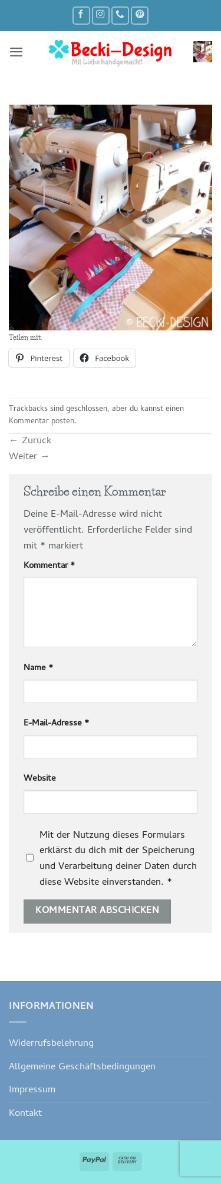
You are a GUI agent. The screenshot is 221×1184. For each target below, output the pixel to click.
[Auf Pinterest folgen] (140, 15)
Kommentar (49, 566)
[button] (16, 51)
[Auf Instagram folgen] (101, 15)
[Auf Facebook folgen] (81, 15)
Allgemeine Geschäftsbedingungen (82, 1067)
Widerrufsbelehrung (51, 1044)
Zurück (30, 441)
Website (40, 779)
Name (38, 668)
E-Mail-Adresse (56, 724)
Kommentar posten (41, 422)
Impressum (32, 1090)
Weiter (29, 457)
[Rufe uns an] (120, 15)
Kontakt (25, 1114)
